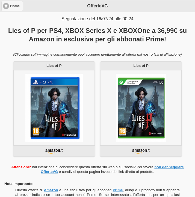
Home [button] (15, 6)
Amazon (51, 190)
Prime (118, 190)
